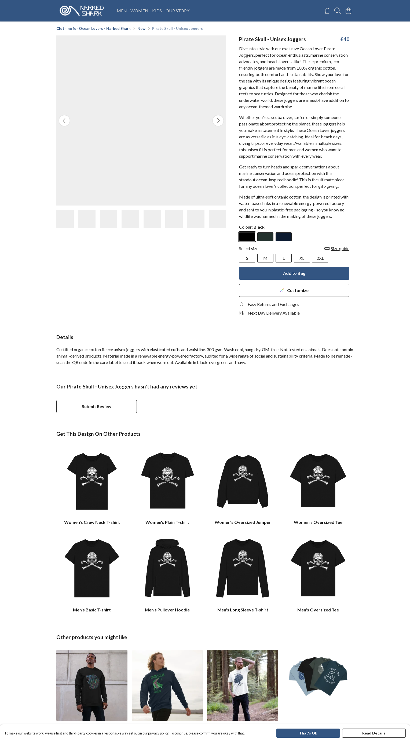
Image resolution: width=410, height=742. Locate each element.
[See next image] (218, 120)
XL (301, 258)
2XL (320, 258)
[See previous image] (64, 120)
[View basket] (348, 10)
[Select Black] (247, 236)
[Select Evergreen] (265, 236)
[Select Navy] (284, 236)
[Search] (337, 10)
